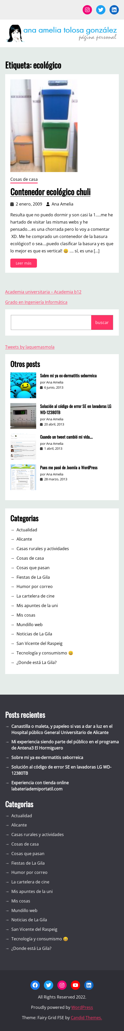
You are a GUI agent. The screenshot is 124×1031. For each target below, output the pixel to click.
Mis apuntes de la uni (37, 605)
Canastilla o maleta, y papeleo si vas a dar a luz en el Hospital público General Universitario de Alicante (61, 729)
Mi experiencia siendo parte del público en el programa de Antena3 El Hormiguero (65, 745)
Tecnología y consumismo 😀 (45, 653)
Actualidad (27, 530)
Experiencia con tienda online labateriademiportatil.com (40, 786)
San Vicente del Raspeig (40, 643)
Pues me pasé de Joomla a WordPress (68, 467)
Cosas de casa (24, 179)
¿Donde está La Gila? (37, 662)
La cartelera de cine (36, 596)
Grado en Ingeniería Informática (36, 302)
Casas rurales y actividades (43, 548)
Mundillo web (30, 624)
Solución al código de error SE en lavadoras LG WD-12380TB (75, 409)
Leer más (25, 264)
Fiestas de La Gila (33, 577)
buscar (102, 322)
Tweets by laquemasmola (30, 347)
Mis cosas (26, 615)
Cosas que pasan (33, 567)
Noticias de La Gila (34, 634)
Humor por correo (35, 586)
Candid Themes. (86, 1017)
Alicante (24, 539)
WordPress (82, 1007)
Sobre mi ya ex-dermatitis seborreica (68, 375)
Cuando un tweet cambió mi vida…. (66, 437)
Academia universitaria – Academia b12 (43, 292)
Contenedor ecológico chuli (50, 191)
